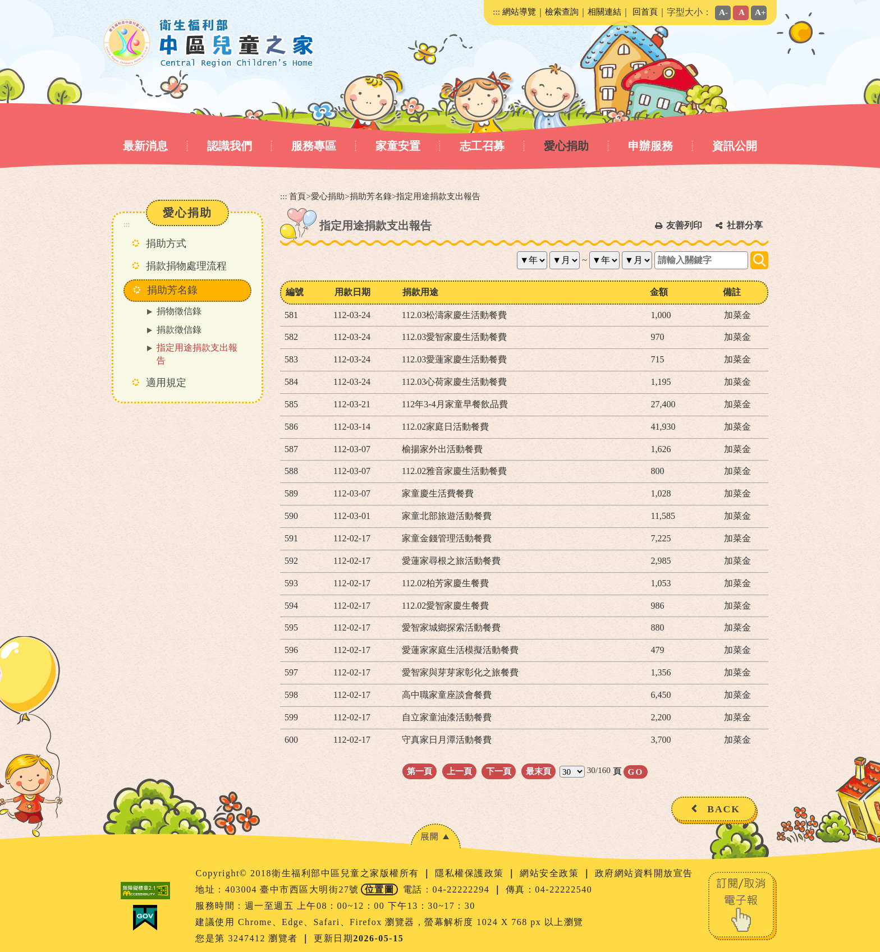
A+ (760, 12)
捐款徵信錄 (179, 329)
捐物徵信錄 (179, 311)
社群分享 (745, 225)
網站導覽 (519, 11)
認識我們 (229, 146)
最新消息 (145, 146)
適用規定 (166, 382)
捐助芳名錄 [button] (172, 290)
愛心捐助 (566, 146)
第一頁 (419, 771)
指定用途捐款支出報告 (197, 354)
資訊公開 (734, 146)
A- (723, 12)
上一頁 (459, 771)
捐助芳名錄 (371, 196)
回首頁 (645, 11)
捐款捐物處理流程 (186, 266)
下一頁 (498, 771)
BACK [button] (723, 809)
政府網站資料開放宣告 (644, 873)
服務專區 (313, 146)
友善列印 (684, 225)
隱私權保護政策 (471, 873)
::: (496, 11)
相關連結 (604, 11)
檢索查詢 (562, 11)
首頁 (297, 196)
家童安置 (397, 146)
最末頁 (538, 771)
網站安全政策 (551, 873)
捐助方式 (166, 243)
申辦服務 (650, 146)
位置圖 (380, 889)
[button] (435, 836)
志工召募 (482, 146)
